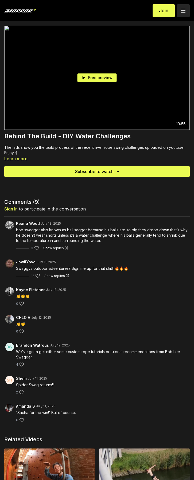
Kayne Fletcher (30, 289)
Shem (21, 378)
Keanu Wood (28, 223)
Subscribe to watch (98, 171)
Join (163, 10)
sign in (11, 209)
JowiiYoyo (26, 262)
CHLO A (23, 317)
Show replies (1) (55, 248)
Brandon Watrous (32, 345)
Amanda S (25, 406)
